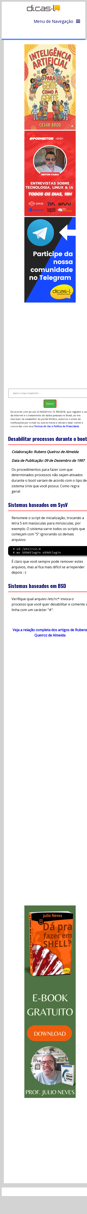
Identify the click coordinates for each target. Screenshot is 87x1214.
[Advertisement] (44, 343)
